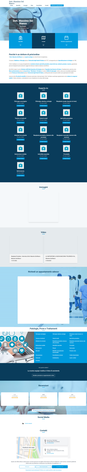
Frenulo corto (73, 350)
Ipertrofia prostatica (74, 338)
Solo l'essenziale (43, 466)
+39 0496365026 (50, 443)
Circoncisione (39, 355)
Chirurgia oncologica (41, 334)
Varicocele (72, 348)
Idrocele (38, 350)
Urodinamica (56, 357)
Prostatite (72, 345)
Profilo (11, 5)
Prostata (38, 360)
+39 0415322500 (50, 453)
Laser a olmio (73, 357)
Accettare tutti (59, 466)
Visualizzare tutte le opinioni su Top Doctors (43, 410)
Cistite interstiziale (74, 355)
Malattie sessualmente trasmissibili (58, 351)
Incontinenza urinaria (58, 355)
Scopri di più (20, 105)
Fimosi (54, 348)
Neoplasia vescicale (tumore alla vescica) (77, 341)
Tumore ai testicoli (40, 338)
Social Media (39, 5)
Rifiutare (27, 466)
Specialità (18, 5)
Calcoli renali (56, 338)
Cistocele (38, 357)
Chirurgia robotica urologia (59, 334)
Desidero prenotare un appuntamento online (43, 375)
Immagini (25, 5)
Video (32, 5)
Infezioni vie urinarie (41, 341)
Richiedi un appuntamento (57, 5)
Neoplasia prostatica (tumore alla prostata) (60, 341)
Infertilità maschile (57, 345)
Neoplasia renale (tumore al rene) (76, 334)
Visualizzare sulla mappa (28, 447)
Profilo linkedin (28, 423)
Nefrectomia (39, 348)
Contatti (46, 5)
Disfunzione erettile (40, 345)
